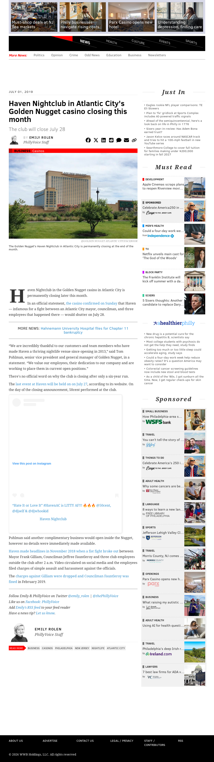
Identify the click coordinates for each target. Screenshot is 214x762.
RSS (180, 741)
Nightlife (98, 648)
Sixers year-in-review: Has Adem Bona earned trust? (170, 130)
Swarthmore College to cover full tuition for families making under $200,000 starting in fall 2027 (172, 151)
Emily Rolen (41, 137)
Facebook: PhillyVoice (42, 602)
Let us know (45, 613)
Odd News (92, 55)
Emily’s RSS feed (28, 608)
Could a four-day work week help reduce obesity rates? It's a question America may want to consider (172, 360)
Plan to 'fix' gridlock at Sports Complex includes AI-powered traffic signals (171, 114)
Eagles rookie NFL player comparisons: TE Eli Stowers (173, 106)
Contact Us (85, 741)
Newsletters (157, 55)
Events (164, 41)
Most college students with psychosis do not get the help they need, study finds (172, 343)
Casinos (38, 151)
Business (134, 55)
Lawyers (151, 667)
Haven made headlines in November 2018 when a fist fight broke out (63, 551)
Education (113, 55)
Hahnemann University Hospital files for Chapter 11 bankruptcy (85, 330)
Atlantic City (116, 648)
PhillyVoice (37, 43)
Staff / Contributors (154, 743)
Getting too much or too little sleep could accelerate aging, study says (172, 351)
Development (154, 179)
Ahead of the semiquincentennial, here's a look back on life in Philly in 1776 (173, 122)
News (85, 42)
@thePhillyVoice (105, 596)
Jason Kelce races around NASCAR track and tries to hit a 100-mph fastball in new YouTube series (172, 139)
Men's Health (154, 226)
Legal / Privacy (121, 741)
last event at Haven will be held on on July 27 (51, 384)
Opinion (57, 55)
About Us (16, 741)
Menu (15, 43)
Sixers (150, 295)
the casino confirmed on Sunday (91, 303)
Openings (152, 574)
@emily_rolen (78, 596)
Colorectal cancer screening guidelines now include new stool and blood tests (171, 370)
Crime (73, 55)
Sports (191, 41)
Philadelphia (64, 648)
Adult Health (154, 481)
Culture (138, 42)
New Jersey (82, 648)
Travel (150, 434)
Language (152, 504)
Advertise (50, 741)
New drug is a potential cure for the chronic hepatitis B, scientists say (169, 335)
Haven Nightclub (53, 519)
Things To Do (154, 458)
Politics (39, 55)
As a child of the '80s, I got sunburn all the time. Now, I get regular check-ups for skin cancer (174, 379)
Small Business (156, 411)
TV (147, 249)
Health (111, 41)
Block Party (154, 272)
